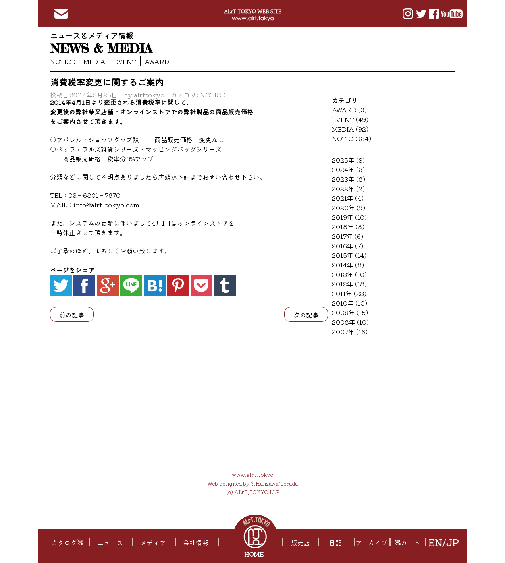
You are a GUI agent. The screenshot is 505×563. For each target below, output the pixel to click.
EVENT (125, 61)
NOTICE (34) (351, 138)
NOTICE (62, 61)
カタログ (67, 542)
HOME (255, 554)
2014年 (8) (348, 264)
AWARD (157, 61)
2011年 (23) (349, 293)
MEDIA (94, 61)
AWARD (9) (349, 109)
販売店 (300, 542)
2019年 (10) (349, 217)
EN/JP (443, 542)
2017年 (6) (347, 236)
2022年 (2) (348, 188)
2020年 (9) (348, 207)
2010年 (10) (349, 303)
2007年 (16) (350, 331)
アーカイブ (371, 542)
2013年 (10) (349, 274)
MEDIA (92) (350, 128)
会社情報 (195, 542)
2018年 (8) (348, 226)
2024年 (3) (348, 169)
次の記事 (306, 314)
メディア (153, 542)
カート (407, 542)
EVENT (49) (350, 119)
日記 (335, 542)
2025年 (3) (348, 159)
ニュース (110, 542)
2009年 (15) (350, 312)
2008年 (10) (350, 322)
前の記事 (72, 314)
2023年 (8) (348, 179)
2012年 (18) (349, 283)
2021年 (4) (348, 198)
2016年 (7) (347, 245)
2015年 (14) (349, 255)
